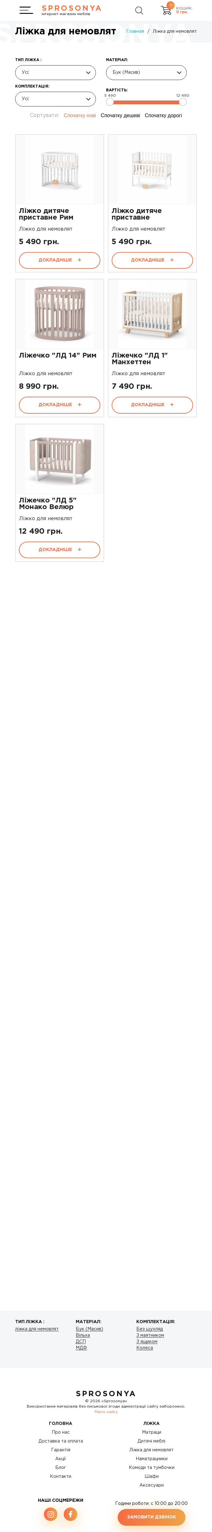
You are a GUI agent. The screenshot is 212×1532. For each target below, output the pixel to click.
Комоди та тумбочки (151, 1468)
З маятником (150, 1335)
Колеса (144, 1348)
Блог (60, 1468)
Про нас (61, 1432)
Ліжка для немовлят (151, 1450)
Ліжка (152, 1424)
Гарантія (60, 1450)
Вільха (83, 1335)
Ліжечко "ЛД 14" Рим (58, 356)
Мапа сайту (106, 1412)
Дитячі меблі (151, 1441)
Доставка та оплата (60, 1441)
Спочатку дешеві (120, 115)
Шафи (151, 1476)
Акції (60, 1459)
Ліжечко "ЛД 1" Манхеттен (140, 359)
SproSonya (106, 1394)
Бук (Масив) (89, 1329)
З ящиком (146, 1342)
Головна (60, 1424)
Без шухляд (149, 1329)
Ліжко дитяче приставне (137, 214)
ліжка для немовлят (37, 1329)
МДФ (81, 1348)
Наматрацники (152, 1459)
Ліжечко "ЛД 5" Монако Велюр (48, 503)
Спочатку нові (80, 115)
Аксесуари (151, 1485)
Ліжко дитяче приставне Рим (46, 214)
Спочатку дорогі (163, 115)
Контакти (60, 1476)
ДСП (81, 1342)
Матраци (151, 1432)
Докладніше (59, 260)
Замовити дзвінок (151, 1517)
